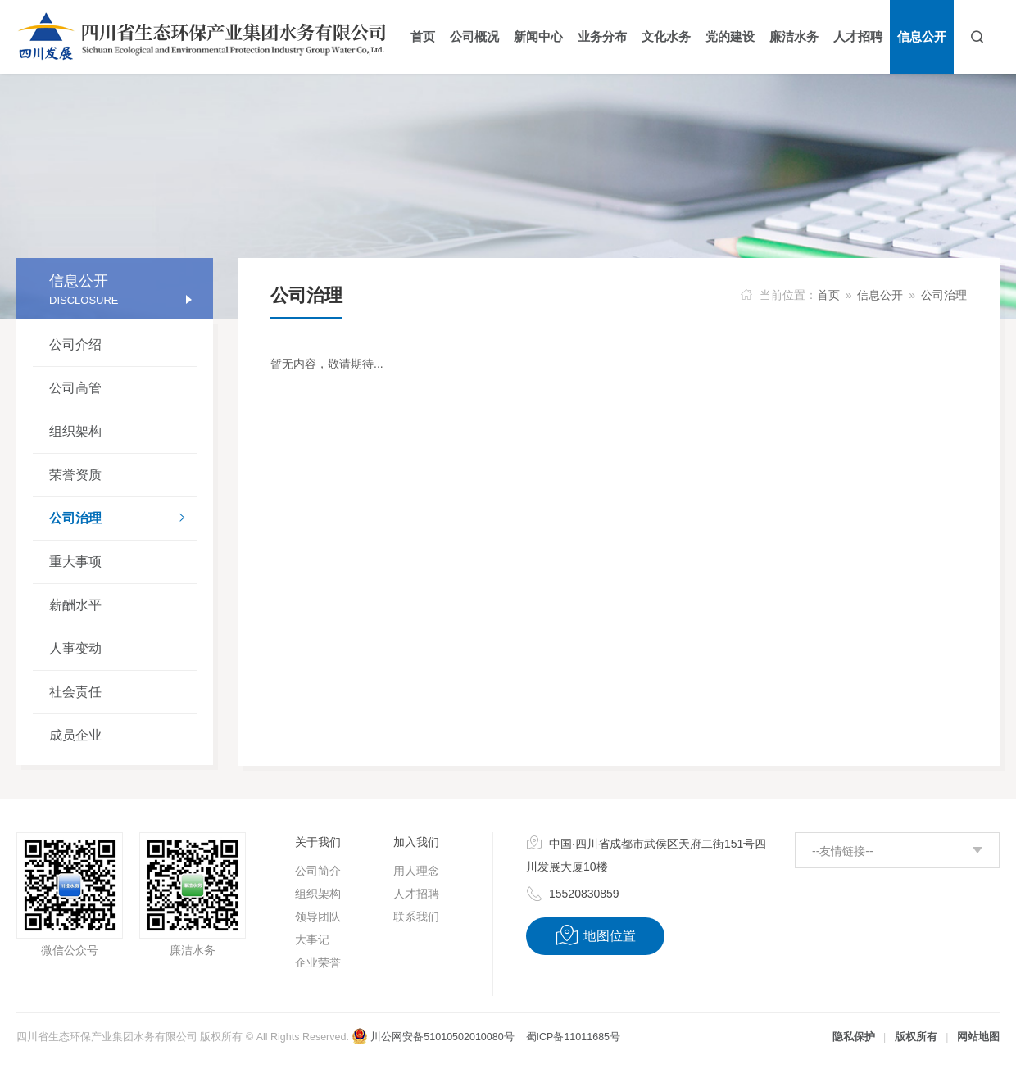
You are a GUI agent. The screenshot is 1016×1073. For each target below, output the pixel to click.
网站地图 (978, 1037)
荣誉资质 (75, 475)
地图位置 (595, 935)
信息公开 (880, 294)
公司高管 (75, 388)
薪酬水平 (75, 605)
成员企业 (75, 735)
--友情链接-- (842, 851)
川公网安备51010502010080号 (433, 1037)
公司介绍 (75, 344)
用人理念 (416, 870)
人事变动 (75, 648)
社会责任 (75, 692)
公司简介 (318, 870)
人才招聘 (416, 893)
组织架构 (75, 431)
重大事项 (75, 561)
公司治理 (123, 519)
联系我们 (416, 916)
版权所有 (916, 1037)
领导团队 (318, 916)
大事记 (312, 939)
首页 (828, 294)
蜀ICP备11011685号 (573, 1037)
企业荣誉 (318, 962)
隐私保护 (853, 1037)
